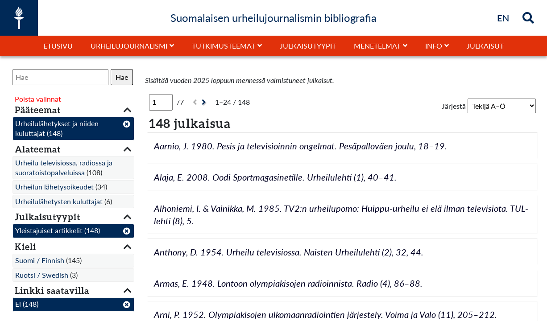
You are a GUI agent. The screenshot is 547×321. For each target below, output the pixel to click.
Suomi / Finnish (39, 260)
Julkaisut (485, 45)
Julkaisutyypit (308, 45)
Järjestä (454, 106)
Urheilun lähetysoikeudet (54, 186)
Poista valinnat (38, 99)
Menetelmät (377, 45)
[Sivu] (161, 102)
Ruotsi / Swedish (41, 275)
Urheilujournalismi (129, 45)
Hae (122, 77)
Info (433, 45)
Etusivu (58, 45)
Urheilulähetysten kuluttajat (59, 201)
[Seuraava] (205, 102)
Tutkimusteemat (223, 45)
